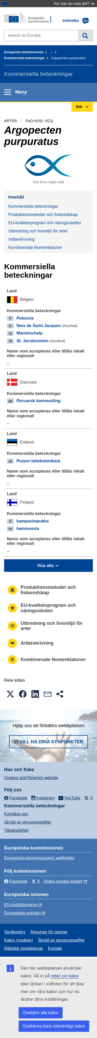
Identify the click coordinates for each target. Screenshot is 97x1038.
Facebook (15, 881)
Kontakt (55, 948)
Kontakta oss (16, 814)
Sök (85, 35)
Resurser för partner (49, 932)
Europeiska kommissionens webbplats (39, 858)
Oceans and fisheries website (31, 777)
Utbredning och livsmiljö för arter (38, 231)
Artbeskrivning (21, 239)
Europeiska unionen (22, 913)
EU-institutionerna (20, 904)
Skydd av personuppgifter (27, 822)
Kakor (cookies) (18, 940)
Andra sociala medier (63, 881)
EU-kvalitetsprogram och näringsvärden (44, 223)
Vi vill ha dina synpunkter (48, 741)
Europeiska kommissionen (23, 52)
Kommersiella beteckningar (24, 58)
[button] (10, 694)
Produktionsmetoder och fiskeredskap (43, 214)
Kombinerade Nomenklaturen (35, 247)
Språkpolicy (15, 932)
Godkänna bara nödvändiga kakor (54, 1026)
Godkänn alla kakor (40, 1012)
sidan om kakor (65, 976)
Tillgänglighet (16, 830)
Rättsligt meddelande (23, 948)
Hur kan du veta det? (74, 3)
